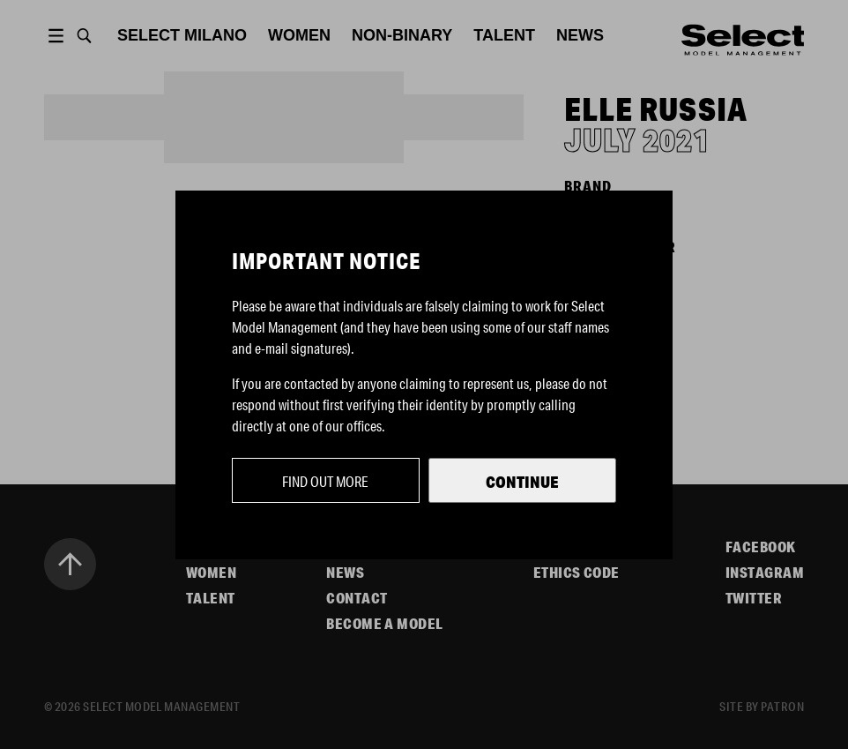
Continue (522, 481)
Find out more (325, 481)
